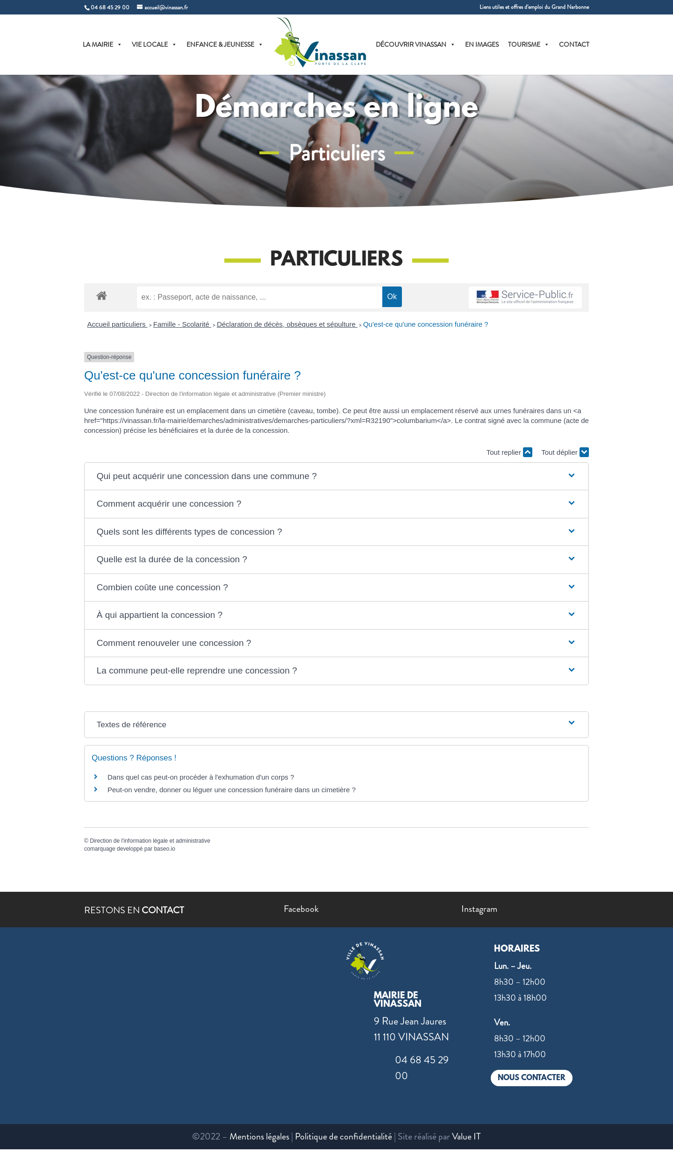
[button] (336, 476)
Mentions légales (259, 1136)
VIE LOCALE (154, 44)
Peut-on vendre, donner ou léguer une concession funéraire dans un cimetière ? (231, 790)
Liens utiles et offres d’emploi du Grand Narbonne (534, 7)
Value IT (466, 1136)
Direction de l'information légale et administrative (150, 841)
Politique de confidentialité (343, 1136)
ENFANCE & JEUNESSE (225, 44)
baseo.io (164, 849)
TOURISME (529, 44)
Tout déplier (565, 452)
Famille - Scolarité (182, 324)
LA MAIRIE (102, 44)
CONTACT (574, 44)
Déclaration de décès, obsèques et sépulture (287, 324)
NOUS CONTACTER (532, 1078)
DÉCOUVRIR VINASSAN (416, 44)
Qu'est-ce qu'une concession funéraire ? (425, 324)
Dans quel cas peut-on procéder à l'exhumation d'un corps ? (200, 777)
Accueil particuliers (117, 324)
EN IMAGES (482, 44)
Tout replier (509, 452)
